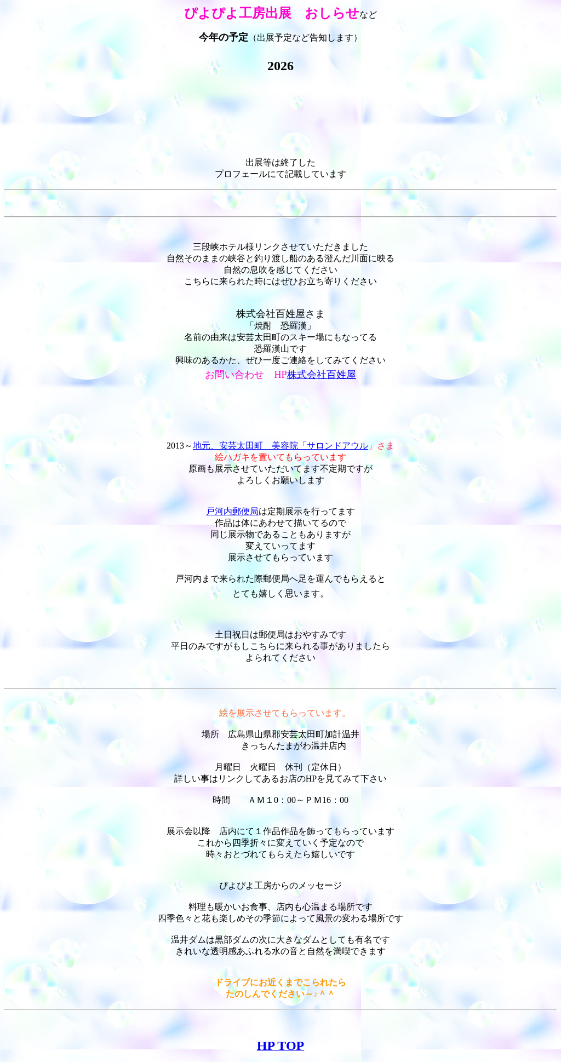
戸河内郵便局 (232, 511)
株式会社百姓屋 (321, 374)
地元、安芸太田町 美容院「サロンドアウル (280, 445)
